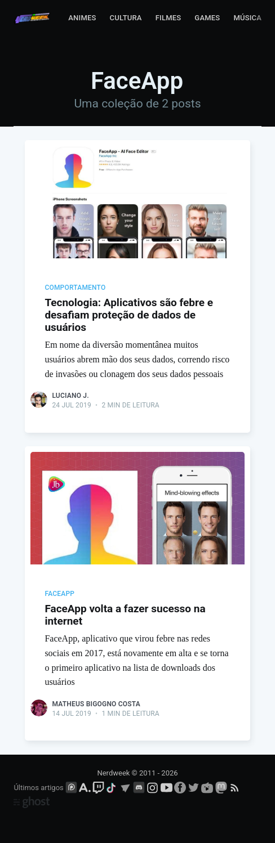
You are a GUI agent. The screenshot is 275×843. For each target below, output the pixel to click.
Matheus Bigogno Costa (96, 704)
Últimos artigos (38, 787)
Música (247, 18)
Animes (82, 18)
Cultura (126, 18)
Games (207, 18)
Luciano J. (70, 396)
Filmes (168, 18)
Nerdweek (113, 773)
